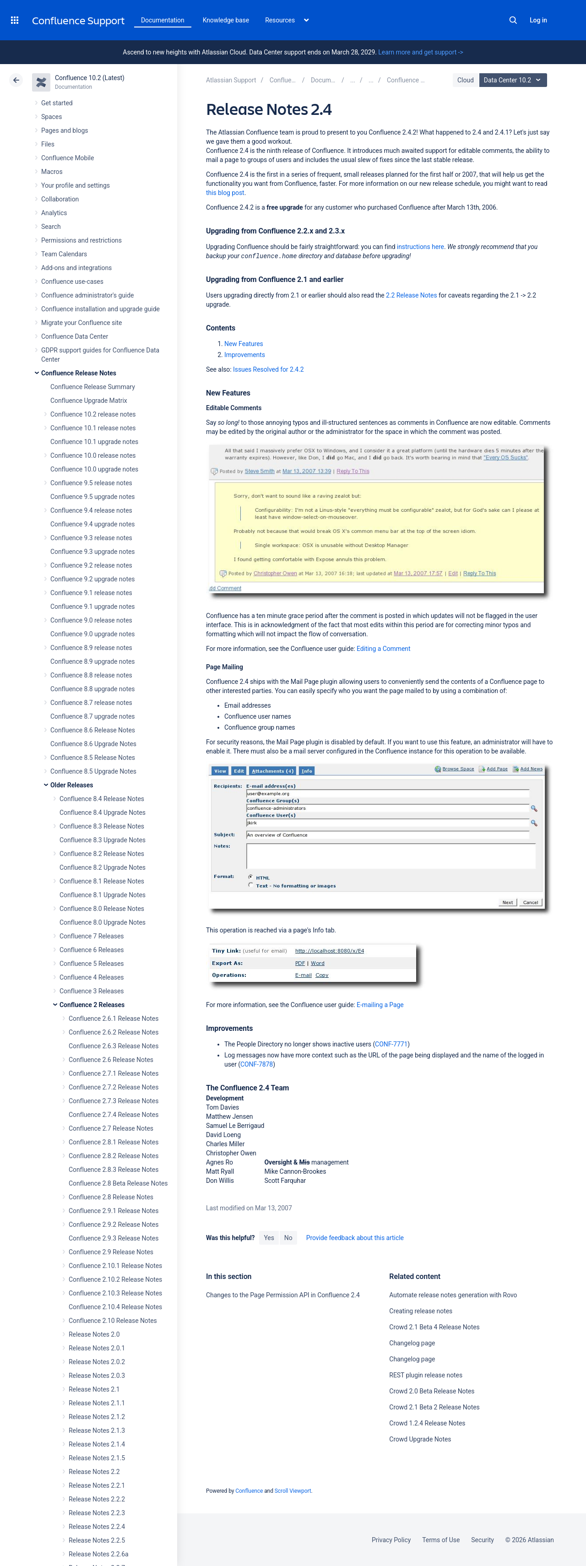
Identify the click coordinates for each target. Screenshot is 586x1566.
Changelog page (412, 1343)
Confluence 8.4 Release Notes (102, 798)
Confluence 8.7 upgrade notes (92, 716)
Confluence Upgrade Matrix (88, 400)
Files (47, 144)
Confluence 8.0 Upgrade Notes (103, 922)
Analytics (54, 213)
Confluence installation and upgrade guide (100, 309)
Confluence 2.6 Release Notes (111, 1059)
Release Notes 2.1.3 (97, 1430)
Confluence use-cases (72, 281)
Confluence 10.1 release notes (93, 428)
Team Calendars (64, 254)
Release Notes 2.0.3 (97, 1375)
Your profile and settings (75, 185)
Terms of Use (441, 1540)
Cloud (465, 80)
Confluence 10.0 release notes (93, 455)
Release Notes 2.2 (94, 1471)
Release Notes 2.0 (94, 1334)
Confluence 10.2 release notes (93, 414)
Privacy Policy (391, 1540)
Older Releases (71, 785)
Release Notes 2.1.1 (97, 1403)
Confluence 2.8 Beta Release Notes (118, 1183)
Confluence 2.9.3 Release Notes (113, 1238)
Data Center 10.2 (514, 80)
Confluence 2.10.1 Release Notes (115, 1265)
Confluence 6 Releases (92, 950)
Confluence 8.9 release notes (91, 647)
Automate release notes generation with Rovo (453, 1295)
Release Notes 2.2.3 (97, 1513)
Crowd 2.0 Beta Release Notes (431, 1391)
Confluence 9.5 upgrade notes (92, 496)
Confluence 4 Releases (92, 977)
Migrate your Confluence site (81, 322)
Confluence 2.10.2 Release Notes (115, 1279)
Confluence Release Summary (92, 386)
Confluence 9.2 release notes (91, 565)
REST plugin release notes (425, 1375)
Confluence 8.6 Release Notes (92, 730)
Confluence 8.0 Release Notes (102, 908)
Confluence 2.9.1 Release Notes (113, 1210)
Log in (538, 20)
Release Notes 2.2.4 (97, 1526)
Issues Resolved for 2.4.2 (268, 369)
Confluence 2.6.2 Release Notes (113, 1032)
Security (482, 1540)
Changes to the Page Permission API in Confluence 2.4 (283, 1295)
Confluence (249, 1491)
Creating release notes (420, 1311)
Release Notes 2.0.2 (97, 1362)
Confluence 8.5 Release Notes (92, 757)
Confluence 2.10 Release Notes (113, 1320)
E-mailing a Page (380, 1004)
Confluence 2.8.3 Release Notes (113, 1169)
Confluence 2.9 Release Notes (111, 1252)
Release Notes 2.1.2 (97, 1416)
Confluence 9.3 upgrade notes (92, 551)
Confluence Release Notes (78, 373)
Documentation (162, 20)
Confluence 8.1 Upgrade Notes (103, 895)
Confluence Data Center (74, 336)
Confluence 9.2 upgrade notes (92, 579)
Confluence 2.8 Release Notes (111, 1197)
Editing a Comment (383, 648)
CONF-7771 (391, 1044)
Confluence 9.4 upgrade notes (92, 524)
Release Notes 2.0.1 (97, 1348)
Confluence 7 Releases (92, 936)
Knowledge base (226, 20)
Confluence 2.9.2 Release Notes (113, 1224)
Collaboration (60, 199)
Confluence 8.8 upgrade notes (92, 689)
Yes (269, 1237)
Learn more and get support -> (420, 52)
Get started (57, 103)
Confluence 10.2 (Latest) (90, 77)
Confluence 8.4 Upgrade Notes (103, 812)
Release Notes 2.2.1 (97, 1485)
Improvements (244, 354)
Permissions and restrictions (81, 240)
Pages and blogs (64, 130)
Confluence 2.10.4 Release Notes (115, 1307)
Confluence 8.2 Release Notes (102, 853)
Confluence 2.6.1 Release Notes (113, 1018)
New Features (243, 343)
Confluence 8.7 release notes (91, 702)
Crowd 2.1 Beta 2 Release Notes (434, 1407)
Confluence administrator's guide (87, 295)
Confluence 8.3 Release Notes (102, 826)
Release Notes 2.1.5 (97, 1458)
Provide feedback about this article (355, 1237)
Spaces (51, 116)
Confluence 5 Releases (92, 963)
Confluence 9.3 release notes (91, 538)
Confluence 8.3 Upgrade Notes (103, 840)
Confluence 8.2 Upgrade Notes (103, 867)
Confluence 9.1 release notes (91, 592)
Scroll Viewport (293, 1491)
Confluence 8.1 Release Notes (102, 881)
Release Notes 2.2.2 (97, 1499)
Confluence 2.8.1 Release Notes (113, 1142)
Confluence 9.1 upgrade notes (92, 606)
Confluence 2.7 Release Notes (111, 1128)
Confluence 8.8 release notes (91, 675)
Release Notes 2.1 (94, 1389)
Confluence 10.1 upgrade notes (94, 441)
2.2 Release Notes (411, 295)
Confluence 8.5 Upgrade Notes (93, 771)
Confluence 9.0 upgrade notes (92, 634)
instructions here (420, 246)
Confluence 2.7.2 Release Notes (113, 1087)
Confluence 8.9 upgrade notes (92, 661)
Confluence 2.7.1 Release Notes (113, 1073)
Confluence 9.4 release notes (91, 510)
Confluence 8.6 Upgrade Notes (93, 744)
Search (513, 20)
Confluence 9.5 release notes (91, 483)
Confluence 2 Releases (92, 1004)
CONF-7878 (256, 1064)
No (288, 1237)
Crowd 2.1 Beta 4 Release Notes (434, 1327)
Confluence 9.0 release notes (91, 620)
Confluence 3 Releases (92, 991)
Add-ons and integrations (76, 267)
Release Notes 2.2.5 (97, 1540)
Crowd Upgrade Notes (420, 1439)
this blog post (225, 192)
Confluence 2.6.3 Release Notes (113, 1046)
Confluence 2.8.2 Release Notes (113, 1156)
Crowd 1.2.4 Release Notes (427, 1423)
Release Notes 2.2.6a (99, 1554)
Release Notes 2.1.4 (97, 1444)
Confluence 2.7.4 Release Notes (113, 1114)
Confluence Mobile (67, 158)
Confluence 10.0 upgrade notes (94, 469)
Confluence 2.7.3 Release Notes (113, 1101)
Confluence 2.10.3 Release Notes (115, 1293)
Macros (52, 171)
